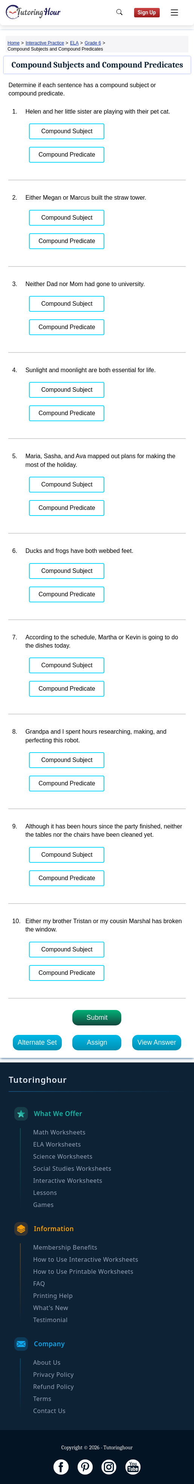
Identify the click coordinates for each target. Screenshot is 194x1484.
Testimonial (50, 1320)
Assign (97, 1042)
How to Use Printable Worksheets (83, 1271)
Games (43, 1205)
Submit (96, 1017)
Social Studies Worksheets (72, 1168)
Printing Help (53, 1296)
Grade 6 (93, 43)
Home (14, 43)
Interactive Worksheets (67, 1180)
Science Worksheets (63, 1156)
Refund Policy (53, 1386)
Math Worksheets (59, 1132)
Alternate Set (37, 1042)
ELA (74, 43)
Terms (42, 1399)
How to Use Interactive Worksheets (85, 1259)
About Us (47, 1362)
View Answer (156, 1042)
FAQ (39, 1283)
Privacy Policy (53, 1374)
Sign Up (146, 12)
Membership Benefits (65, 1247)
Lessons (45, 1192)
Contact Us (49, 1411)
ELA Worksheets (57, 1144)
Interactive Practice (45, 43)
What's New (50, 1308)
